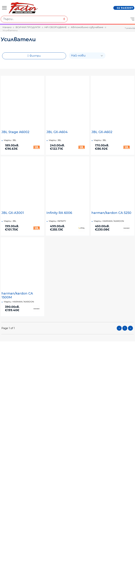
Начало (7, 27)
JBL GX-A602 (101, 132)
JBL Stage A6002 (15, 132)
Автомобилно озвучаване (87, 27)
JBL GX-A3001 (12, 213)
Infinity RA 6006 (59, 213)
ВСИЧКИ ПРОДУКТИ (28, 27)
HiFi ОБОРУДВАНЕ (55, 27)
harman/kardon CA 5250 (111, 213)
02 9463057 (125, 7)
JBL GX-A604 (57, 132)
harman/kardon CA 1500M (17, 295)
